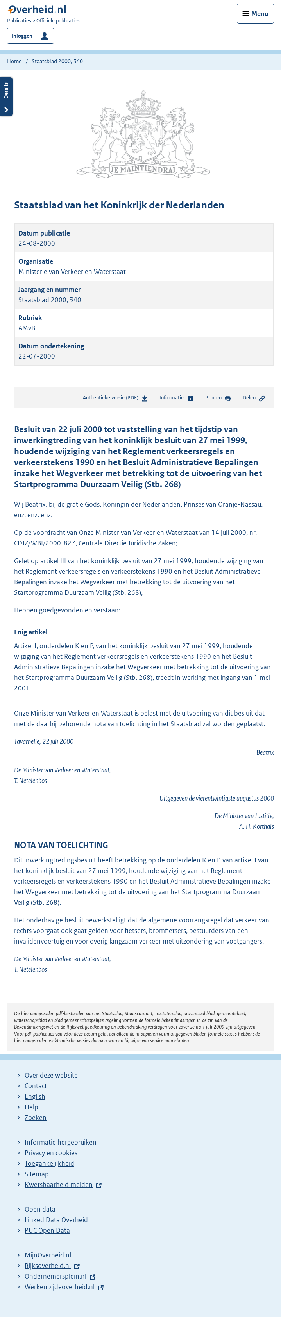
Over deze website (51, 1075)
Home (14, 61)
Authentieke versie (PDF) (115, 399)
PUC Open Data (47, 1230)
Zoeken (36, 1117)
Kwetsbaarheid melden (59, 1184)
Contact (36, 1085)
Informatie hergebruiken (61, 1142)
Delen (254, 398)
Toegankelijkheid (49, 1163)
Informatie (176, 398)
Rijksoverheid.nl (48, 1265)
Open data (40, 1209)
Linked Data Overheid (56, 1220)
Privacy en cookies (51, 1153)
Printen (218, 398)
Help (31, 1107)
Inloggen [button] (22, 36)
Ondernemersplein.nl (55, 1276)
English (35, 1096)
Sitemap (37, 1174)
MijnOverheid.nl (48, 1255)
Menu (259, 13)
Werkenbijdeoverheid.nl (60, 1287)
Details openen (6, 96)
